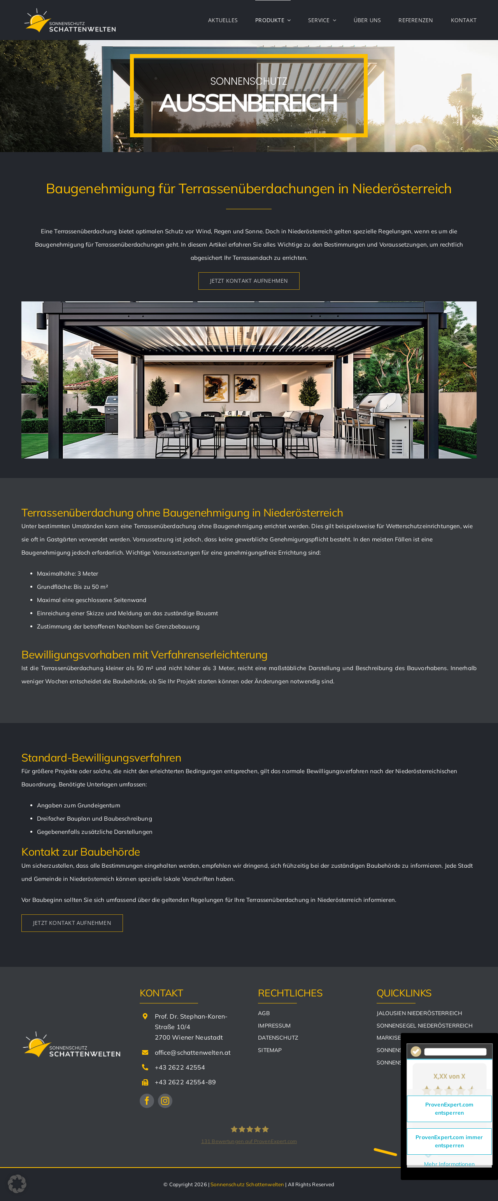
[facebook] (147, 1101)
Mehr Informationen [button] (449, 1164)
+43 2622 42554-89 (185, 1082)
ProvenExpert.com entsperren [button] (449, 1108)
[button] (17, 1184)
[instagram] (165, 1101)
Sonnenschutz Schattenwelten (247, 1184)
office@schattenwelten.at (193, 1052)
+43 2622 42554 (180, 1067)
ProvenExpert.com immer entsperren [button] (449, 1141)
